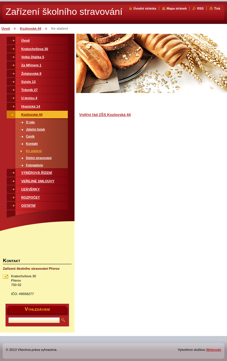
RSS (200, 8)
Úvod (5, 28)
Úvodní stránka (144, 8)
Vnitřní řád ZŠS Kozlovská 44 (105, 114)
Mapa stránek (176, 8)
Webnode (213, 349)
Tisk (217, 8)
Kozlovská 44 (30, 28)
